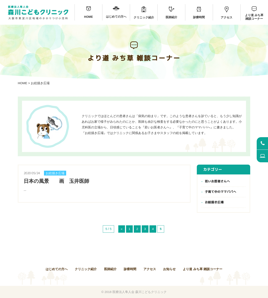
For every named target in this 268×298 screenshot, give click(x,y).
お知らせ (169, 269)
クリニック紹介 (86, 269)
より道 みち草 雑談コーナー (202, 269)
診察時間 (130, 269)
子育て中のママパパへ (220, 192)
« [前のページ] (121, 229)
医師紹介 (110, 269)
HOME (22, 83)
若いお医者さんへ (217, 181)
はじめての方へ (57, 269)
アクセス (149, 269)
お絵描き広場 (214, 202)
